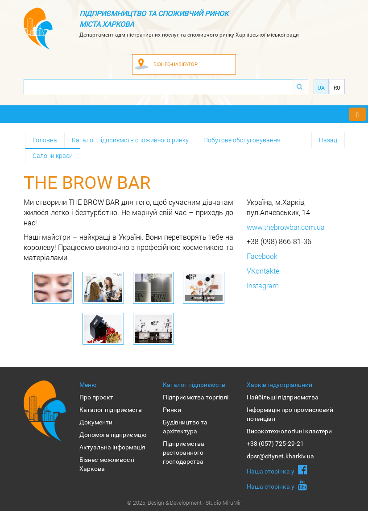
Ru (337, 88)
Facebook (262, 256)
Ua (321, 88)
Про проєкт (96, 397)
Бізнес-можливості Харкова (106, 464)
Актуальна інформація (112, 447)
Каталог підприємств (110, 409)
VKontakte (263, 270)
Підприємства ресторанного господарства (183, 452)
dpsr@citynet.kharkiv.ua (280, 456)
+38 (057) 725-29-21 (275, 443)
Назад (328, 140)
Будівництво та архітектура (185, 427)
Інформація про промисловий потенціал (290, 414)
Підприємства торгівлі (195, 397)
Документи (95, 422)
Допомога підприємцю (112, 434)
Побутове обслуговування (242, 140)
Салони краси (53, 155)
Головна (45, 140)
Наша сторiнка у (277, 469)
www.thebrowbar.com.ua (286, 227)
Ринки (172, 409)
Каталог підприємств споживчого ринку (130, 140)
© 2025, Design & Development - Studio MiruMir (184, 502)
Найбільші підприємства (282, 397)
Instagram (263, 285)
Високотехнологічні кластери (289, 431)
